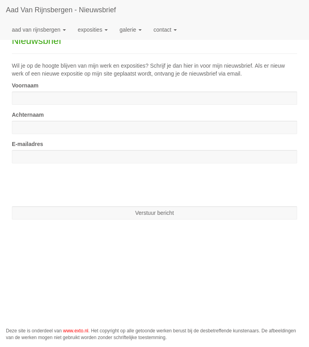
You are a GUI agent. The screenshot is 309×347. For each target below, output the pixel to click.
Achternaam (28, 115)
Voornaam (25, 85)
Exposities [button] (93, 30)
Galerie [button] (131, 30)
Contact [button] (165, 30)
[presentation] (72, 184)
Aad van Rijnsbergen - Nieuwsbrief (61, 10)
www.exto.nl (75, 331)
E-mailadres (27, 144)
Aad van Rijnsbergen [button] (39, 30)
